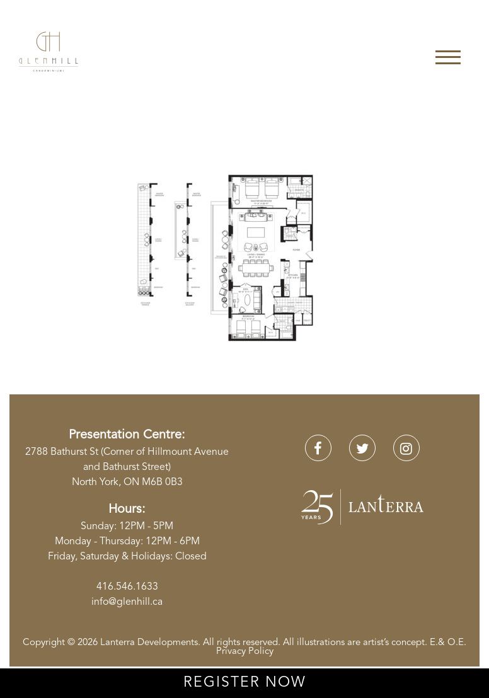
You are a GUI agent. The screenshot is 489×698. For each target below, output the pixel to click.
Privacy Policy (244, 651)
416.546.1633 (127, 587)
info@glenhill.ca (127, 602)
